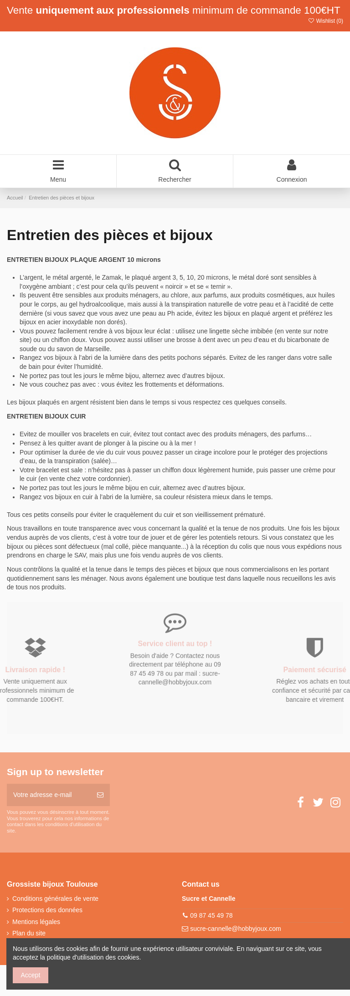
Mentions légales (36, 921)
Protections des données (47, 910)
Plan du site (29, 933)
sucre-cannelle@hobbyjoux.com (235, 928)
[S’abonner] (100, 795)
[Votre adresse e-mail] (49, 795)
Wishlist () (325, 21)
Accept (31, 975)
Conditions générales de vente (55, 898)
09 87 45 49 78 (211, 915)
